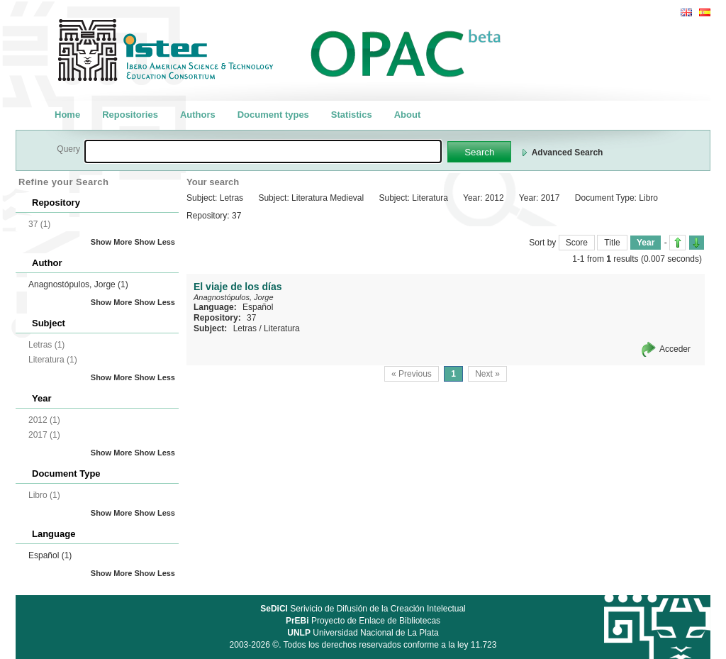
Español (50, 555)
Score (577, 243)
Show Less (155, 242)
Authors (198, 114)
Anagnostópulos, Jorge (78, 284)
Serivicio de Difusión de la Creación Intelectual (363, 609)
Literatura (282, 328)
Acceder (675, 349)
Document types (273, 114)
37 (251, 318)
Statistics (351, 114)
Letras (245, 328)
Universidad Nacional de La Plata (362, 633)
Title (612, 243)
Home (67, 114)
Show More (112, 242)
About (407, 114)
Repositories (130, 114)
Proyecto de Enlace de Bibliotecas (363, 621)
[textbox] (263, 151)
